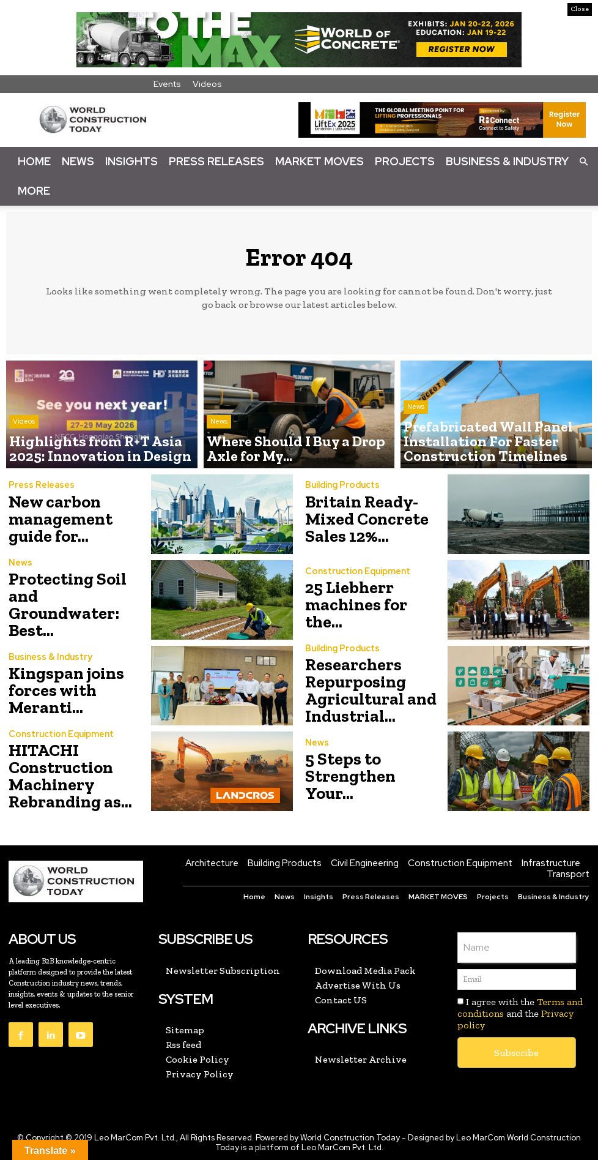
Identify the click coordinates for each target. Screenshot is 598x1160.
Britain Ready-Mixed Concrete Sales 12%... (359, 519)
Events (167, 83)
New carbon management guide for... (75, 519)
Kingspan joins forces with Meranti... (60, 690)
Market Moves (319, 161)
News (78, 161)
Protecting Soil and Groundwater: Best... (78, 605)
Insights (131, 161)
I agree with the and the (520, 1014)
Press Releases (216, 161)
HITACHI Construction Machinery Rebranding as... (63, 776)
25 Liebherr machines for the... (367, 605)
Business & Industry (507, 161)
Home (34, 161)
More (34, 191)
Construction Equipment (355, 583)
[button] (583, 161)
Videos (207, 83)
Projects (405, 161)
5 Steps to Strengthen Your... (366, 776)
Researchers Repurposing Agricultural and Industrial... (363, 691)
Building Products (340, 490)
